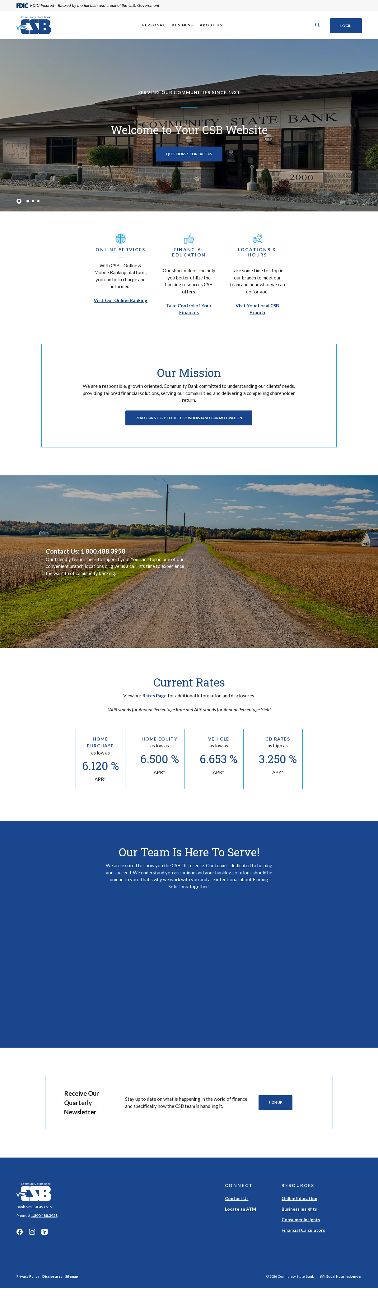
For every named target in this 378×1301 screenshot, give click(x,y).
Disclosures (52, 1282)
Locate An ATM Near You (91, 994)
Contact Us (237, 1204)
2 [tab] (33, 201)
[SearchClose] (316, 25)
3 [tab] (38, 201)
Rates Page (155, 695)
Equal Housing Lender (344, 1282)
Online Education (299, 1204)
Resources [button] (298, 1191)
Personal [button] (152, 25)
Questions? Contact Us (189, 154)
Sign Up (275, 1108)
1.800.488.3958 (44, 1221)
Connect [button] (239, 1191)
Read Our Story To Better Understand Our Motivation (189, 418)
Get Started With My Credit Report (287, 991)
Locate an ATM (240, 1214)
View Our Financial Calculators (189, 1002)
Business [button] (181, 25)
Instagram (32, 1238)
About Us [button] (210, 25)
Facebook (19, 1238)
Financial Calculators (303, 1236)
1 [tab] (27, 201)
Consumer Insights (301, 1225)
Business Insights (299, 1214)
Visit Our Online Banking (120, 300)
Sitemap (71, 1282)
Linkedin (44, 1238)
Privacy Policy (27, 1282)
